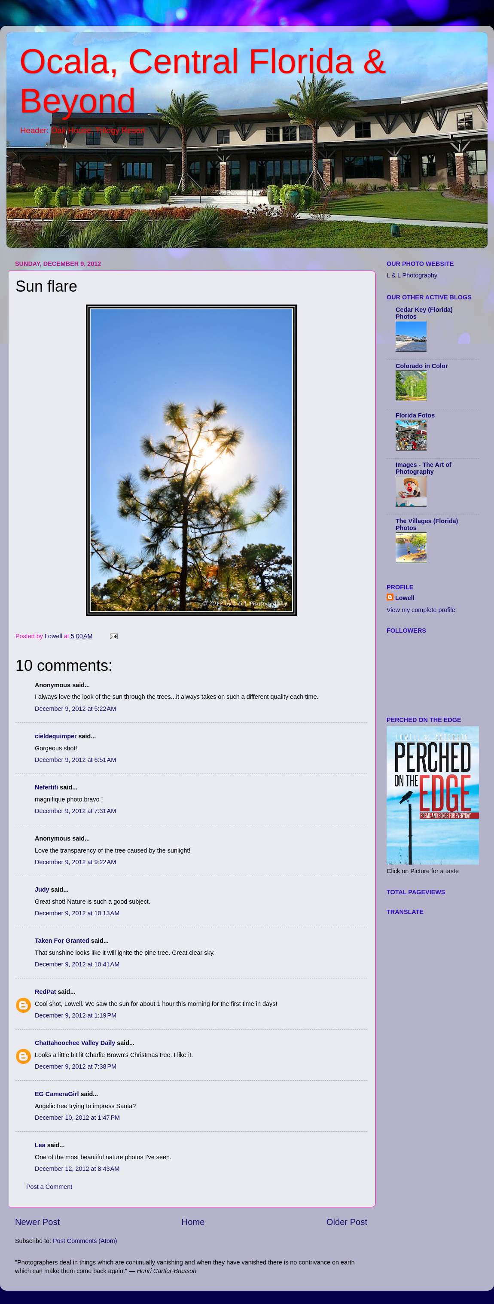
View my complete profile (421, 609)
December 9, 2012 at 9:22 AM (75, 862)
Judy (42, 889)
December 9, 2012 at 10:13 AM (77, 913)
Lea (40, 1145)
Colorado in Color (422, 366)
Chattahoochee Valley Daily (75, 1042)
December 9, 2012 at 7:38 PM (75, 1066)
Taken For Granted (62, 940)
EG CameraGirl (57, 1094)
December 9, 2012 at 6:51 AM (75, 759)
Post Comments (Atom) (85, 1240)
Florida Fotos (415, 415)
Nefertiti (46, 787)
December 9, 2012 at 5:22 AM (75, 708)
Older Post (346, 1222)
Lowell (405, 597)
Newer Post (37, 1222)
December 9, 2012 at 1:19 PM (75, 1015)
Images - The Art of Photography (423, 468)
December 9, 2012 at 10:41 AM (77, 964)
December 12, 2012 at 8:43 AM (77, 1168)
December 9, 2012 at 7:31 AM (75, 810)
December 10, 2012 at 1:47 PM (77, 1117)
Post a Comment (49, 1186)
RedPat (45, 991)
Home (193, 1222)
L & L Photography (412, 275)
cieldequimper (56, 736)
